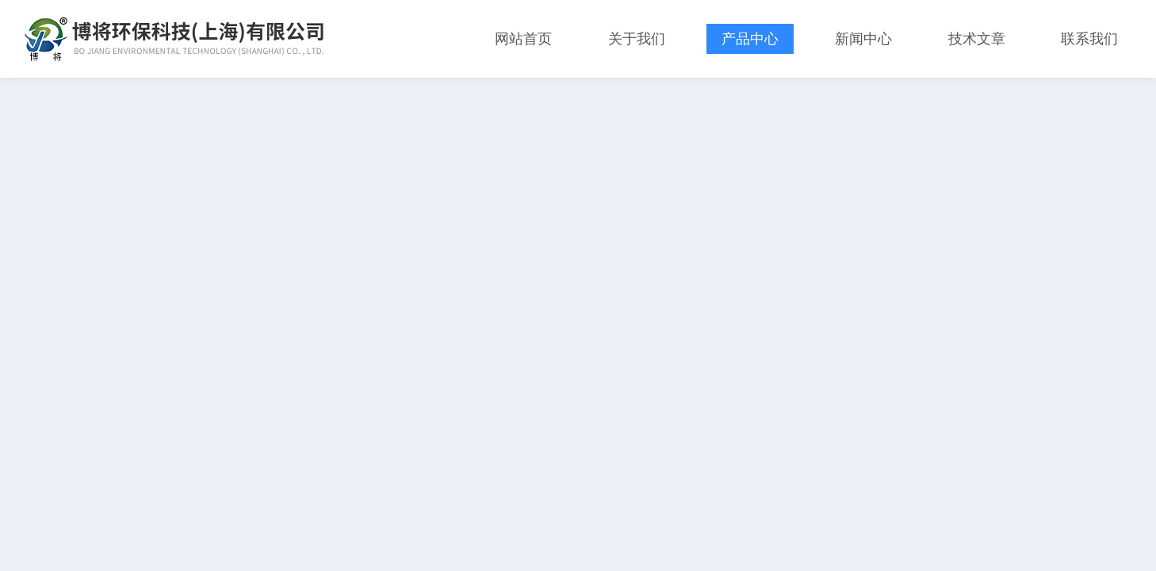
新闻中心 (863, 39)
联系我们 (1089, 39)
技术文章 (976, 39)
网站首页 (523, 39)
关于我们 (636, 39)
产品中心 (750, 39)
